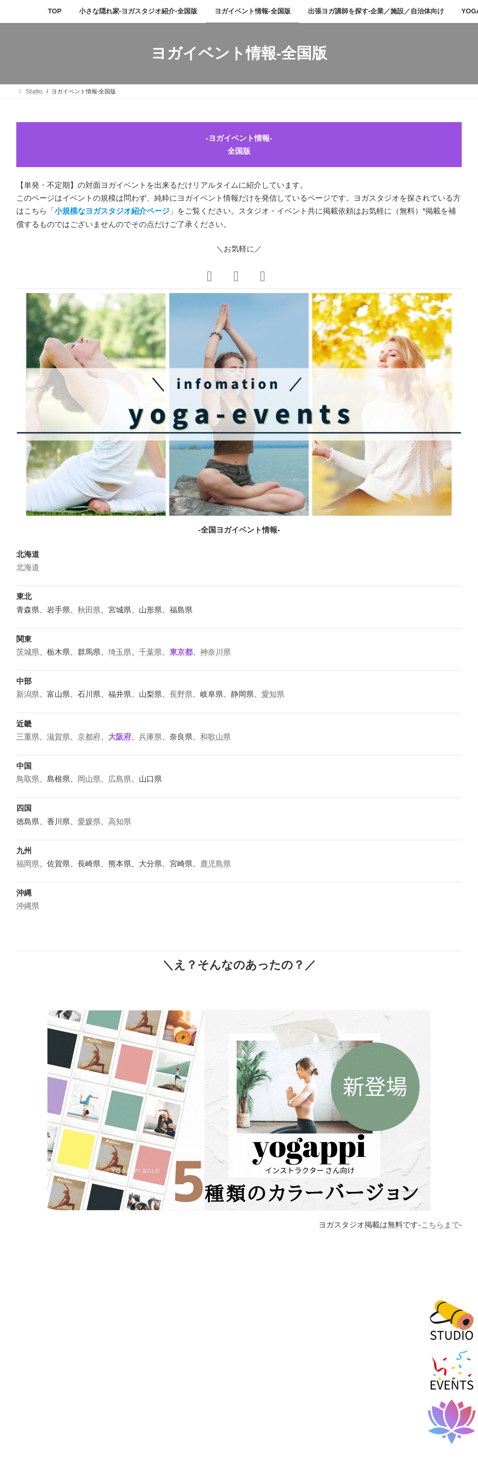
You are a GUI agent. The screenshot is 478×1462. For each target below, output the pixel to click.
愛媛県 (89, 821)
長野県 (181, 694)
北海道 (27, 567)
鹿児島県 (215, 864)
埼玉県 (119, 652)
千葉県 (150, 652)
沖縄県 (27, 906)
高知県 (119, 821)
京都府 (89, 737)
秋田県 (89, 610)
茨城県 (27, 652)
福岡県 (27, 864)
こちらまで (440, 1225)
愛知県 (273, 694)
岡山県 (89, 779)
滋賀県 (58, 737)
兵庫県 (150, 737)
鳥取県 (27, 779)
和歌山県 (215, 737)
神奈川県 (215, 652)
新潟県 (27, 694)
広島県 (119, 779)
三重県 (27, 737)
